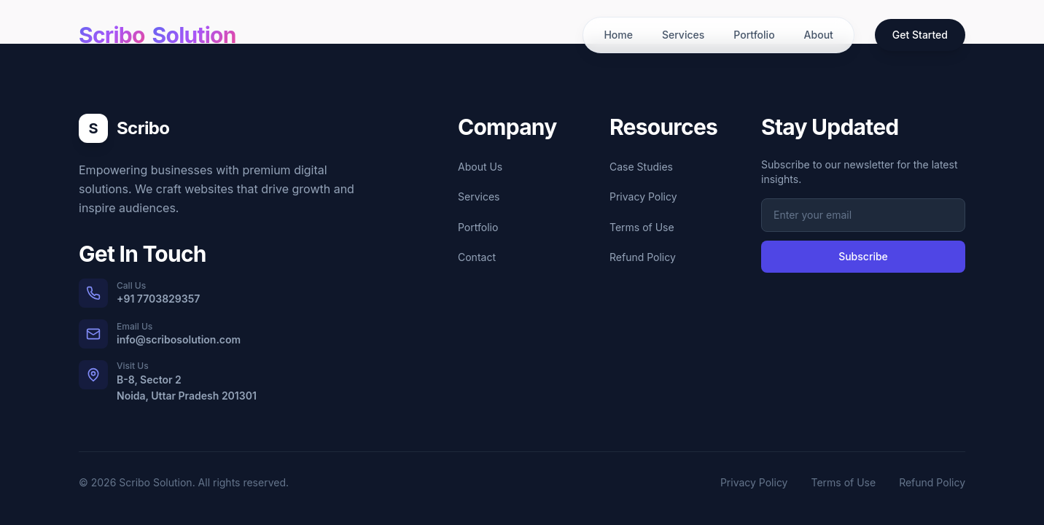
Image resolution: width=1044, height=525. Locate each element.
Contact (477, 257)
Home (618, 34)
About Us (480, 166)
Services (683, 34)
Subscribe (863, 256)
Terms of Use (641, 227)
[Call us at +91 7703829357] (219, 293)
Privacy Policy (643, 196)
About (818, 34)
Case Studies (641, 166)
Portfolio (753, 34)
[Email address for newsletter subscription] (863, 215)
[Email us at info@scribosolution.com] (219, 334)
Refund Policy (642, 257)
